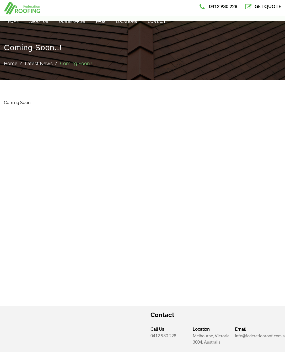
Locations (126, 26)
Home (13, 26)
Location (201, 329)
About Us (38, 26)
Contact (157, 26)
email (240, 329)
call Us (157, 329)
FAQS (100, 26)
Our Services (72, 26)
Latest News (39, 63)
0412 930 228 (163, 336)
